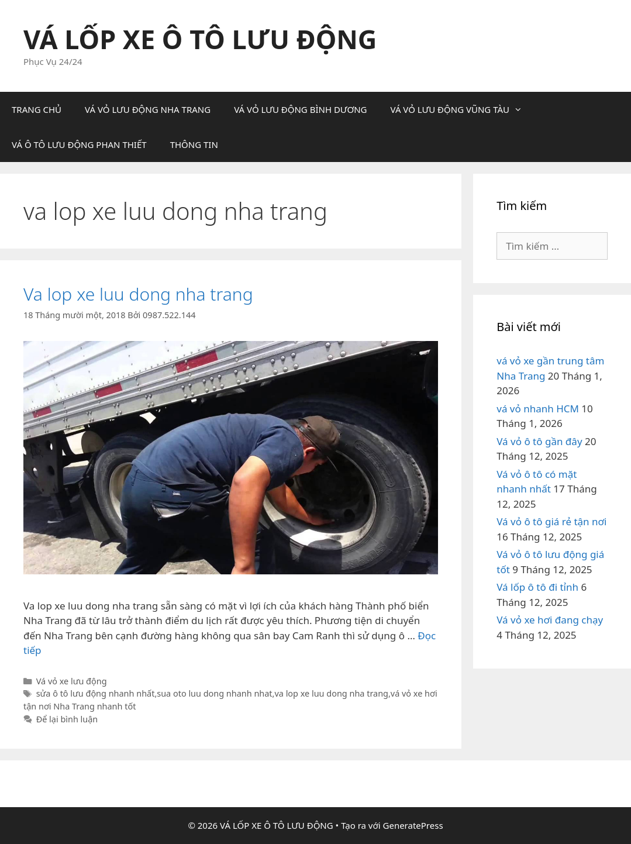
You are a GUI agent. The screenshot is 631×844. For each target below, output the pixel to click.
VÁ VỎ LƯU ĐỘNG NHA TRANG (148, 109)
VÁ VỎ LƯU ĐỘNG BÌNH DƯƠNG (300, 109)
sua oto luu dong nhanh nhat (214, 693)
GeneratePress (413, 825)
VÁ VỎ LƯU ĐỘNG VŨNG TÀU (462, 109)
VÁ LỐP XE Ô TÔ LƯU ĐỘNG (200, 39)
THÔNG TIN (194, 144)
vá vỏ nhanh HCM (537, 408)
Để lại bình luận (67, 719)
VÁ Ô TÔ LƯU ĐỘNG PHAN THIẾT (79, 144)
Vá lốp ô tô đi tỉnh (537, 587)
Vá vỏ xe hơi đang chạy (549, 619)
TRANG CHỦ (36, 109)
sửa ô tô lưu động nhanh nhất (95, 693)
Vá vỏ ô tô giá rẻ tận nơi (551, 521)
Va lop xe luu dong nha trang (138, 294)
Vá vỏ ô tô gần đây (539, 441)
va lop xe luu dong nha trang (331, 693)
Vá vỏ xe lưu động (71, 681)
